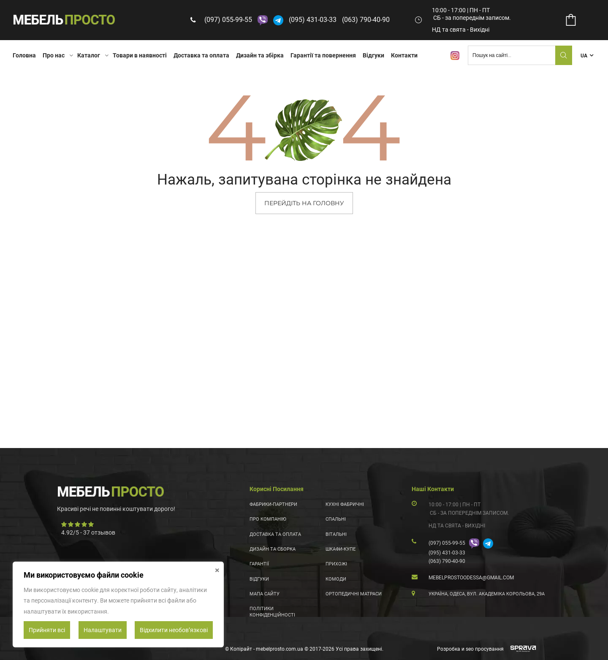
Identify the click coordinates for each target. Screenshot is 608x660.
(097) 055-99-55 (230, 20)
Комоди (336, 579)
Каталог (88, 55)
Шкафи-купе (341, 549)
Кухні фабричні (345, 504)
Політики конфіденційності (272, 611)
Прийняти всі (47, 630)
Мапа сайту (265, 594)
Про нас (54, 55)
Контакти (404, 55)
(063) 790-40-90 (367, 20)
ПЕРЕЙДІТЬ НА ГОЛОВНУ (304, 203)
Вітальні (336, 534)
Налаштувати (103, 630)
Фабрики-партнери (273, 504)
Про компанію (268, 519)
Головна (24, 55)
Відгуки (373, 55)
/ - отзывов (88, 532)
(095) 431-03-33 (314, 20)
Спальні (336, 519)
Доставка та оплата (201, 55)
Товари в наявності (140, 55)
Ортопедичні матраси (354, 594)
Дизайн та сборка (273, 549)
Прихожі (336, 564)
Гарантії (259, 564)
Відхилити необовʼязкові (174, 630)
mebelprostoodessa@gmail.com (471, 578)
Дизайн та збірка (260, 55)
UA (584, 56)
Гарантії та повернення (323, 55)
